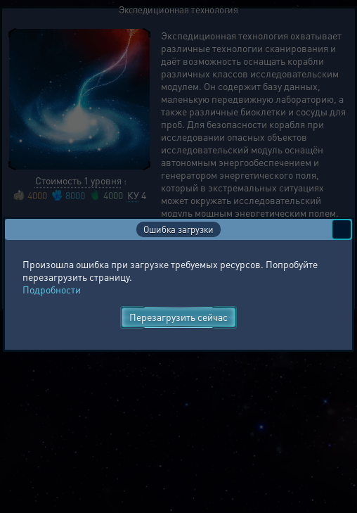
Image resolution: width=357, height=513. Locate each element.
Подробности (51, 289)
